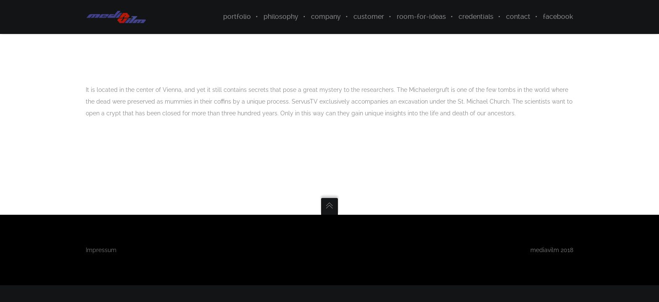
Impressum (101, 250)
